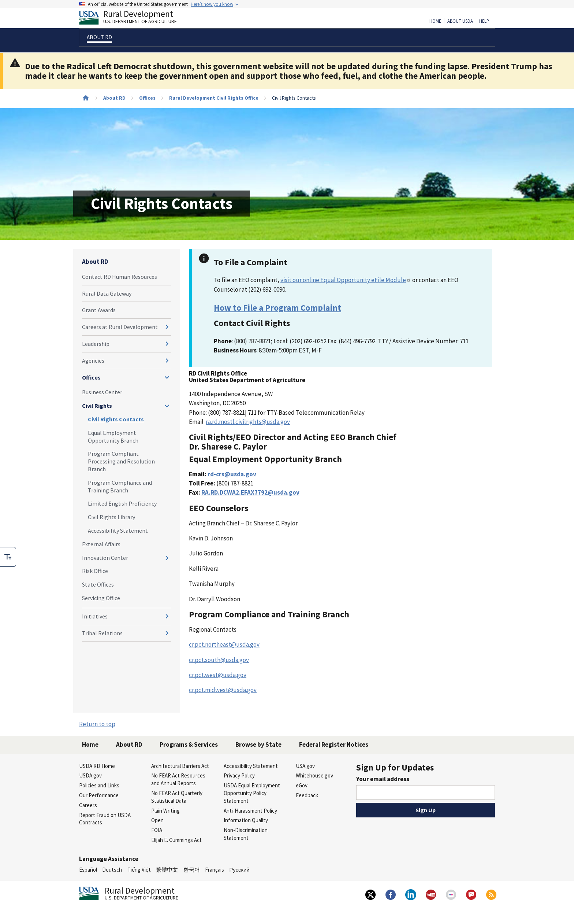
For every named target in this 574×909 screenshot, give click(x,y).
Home (435, 21)
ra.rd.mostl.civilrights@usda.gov (248, 422)
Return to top (97, 724)
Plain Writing (165, 810)
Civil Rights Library (111, 517)
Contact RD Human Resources (119, 276)
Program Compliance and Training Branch (120, 486)
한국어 (191, 869)
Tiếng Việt (139, 869)
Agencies (93, 360)
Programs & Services (189, 744)
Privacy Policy (239, 775)
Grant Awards (99, 310)
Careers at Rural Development (120, 326)
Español (88, 869)
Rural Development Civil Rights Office (213, 98)
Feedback (307, 795)
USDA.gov (90, 775)
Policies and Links (99, 785)
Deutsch (112, 869)
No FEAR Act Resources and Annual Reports (178, 779)
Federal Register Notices (333, 744)
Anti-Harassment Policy (250, 810)
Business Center (102, 392)
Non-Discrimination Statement (246, 834)
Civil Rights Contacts (116, 419)
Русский (239, 869)
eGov (302, 785)
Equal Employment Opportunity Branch (113, 436)
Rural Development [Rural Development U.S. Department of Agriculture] (134, 18)
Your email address (382, 779)
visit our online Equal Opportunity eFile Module (345, 280)
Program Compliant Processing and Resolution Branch (121, 461)
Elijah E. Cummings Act (176, 839)
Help (484, 21)
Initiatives (95, 616)
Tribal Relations (102, 633)
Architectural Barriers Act (180, 765)
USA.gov (305, 765)
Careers (88, 805)
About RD (114, 98)
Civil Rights (97, 405)
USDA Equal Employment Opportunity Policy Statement (252, 793)
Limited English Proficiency (122, 503)
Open (157, 820)
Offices (147, 98)
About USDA (460, 21)
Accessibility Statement (118, 530)
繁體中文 (167, 869)
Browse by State (258, 744)
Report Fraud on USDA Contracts (105, 819)
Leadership (95, 343)
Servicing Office (101, 598)
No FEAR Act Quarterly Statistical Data (176, 797)
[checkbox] (8, 557)
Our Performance (99, 795)
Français (214, 869)
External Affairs (101, 544)
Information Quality (246, 820)
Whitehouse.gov (314, 775)
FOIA (156, 830)
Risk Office (95, 570)
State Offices (98, 584)
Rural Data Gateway (106, 293)
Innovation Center (105, 557)
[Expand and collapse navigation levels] (167, 326)
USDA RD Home (97, 765)
